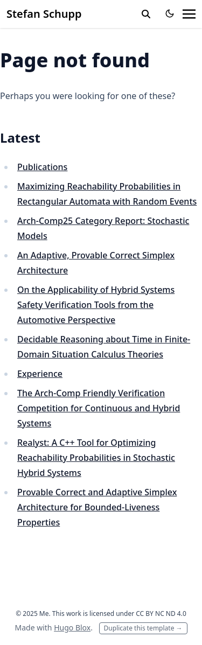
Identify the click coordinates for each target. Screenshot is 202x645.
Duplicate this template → (143, 628)
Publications (42, 167)
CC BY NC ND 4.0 (161, 613)
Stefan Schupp (44, 13)
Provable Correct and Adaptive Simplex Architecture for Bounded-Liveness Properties (97, 507)
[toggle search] (146, 14)
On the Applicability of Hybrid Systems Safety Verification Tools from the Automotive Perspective (96, 305)
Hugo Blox (72, 627)
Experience (39, 374)
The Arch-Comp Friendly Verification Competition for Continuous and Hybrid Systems (98, 408)
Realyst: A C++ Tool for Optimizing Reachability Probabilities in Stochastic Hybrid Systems (96, 458)
